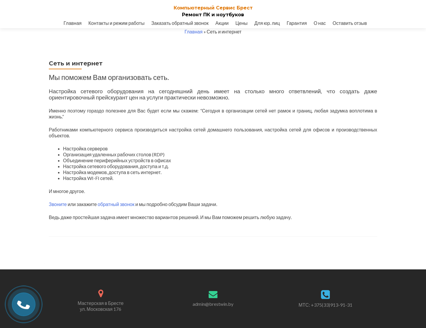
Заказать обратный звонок (180, 23)
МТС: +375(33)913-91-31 (325, 305)
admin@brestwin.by (213, 304)
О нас (320, 23)
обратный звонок (116, 204)
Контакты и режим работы (116, 23)
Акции (222, 23)
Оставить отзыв (350, 23)
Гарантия (297, 23)
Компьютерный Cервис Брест (213, 8)
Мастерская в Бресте (100, 306)
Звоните (58, 204)
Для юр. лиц (267, 23)
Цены (241, 23)
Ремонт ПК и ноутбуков (213, 14)
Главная (73, 23)
